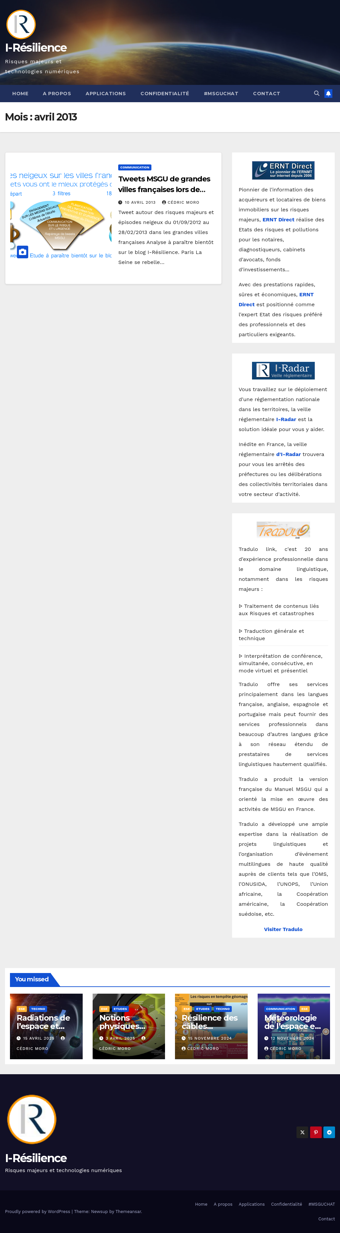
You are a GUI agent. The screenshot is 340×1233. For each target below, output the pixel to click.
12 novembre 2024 (292, 1038)
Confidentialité (164, 94)
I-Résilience (36, 48)
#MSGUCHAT (221, 94)
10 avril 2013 (141, 202)
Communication (134, 167)
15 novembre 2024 (210, 1038)
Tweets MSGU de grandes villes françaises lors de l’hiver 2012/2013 (164, 189)
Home (20, 94)
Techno (38, 1009)
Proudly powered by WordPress (38, 1211)
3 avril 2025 (121, 1038)
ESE (22, 1009)
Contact (267, 94)
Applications (106, 94)
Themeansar (128, 1211)
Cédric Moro (181, 202)
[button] (316, 93)
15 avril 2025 (39, 1038)
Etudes (120, 1009)
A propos (57, 94)
